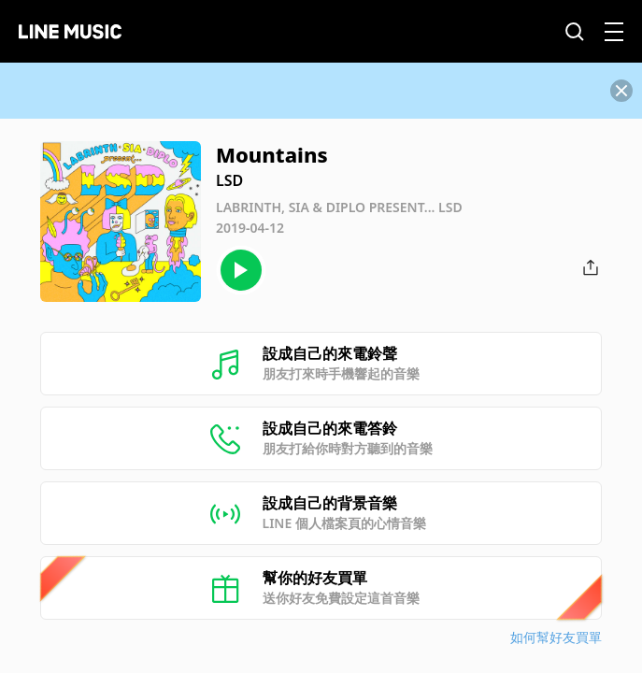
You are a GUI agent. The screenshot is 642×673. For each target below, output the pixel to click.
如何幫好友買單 (556, 637)
